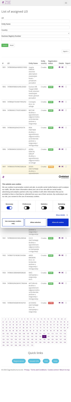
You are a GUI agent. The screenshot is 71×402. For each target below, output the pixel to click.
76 (50, 328)
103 (12, 333)
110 (40, 333)
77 (54, 328)
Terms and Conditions (39, 370)
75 (47, 328)
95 (47, 330)
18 (55, 319)
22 (3, 322)
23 (6, 322)
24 (10, 322)
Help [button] (55, 361)
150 (8, 342)
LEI (2, 18)
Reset (12, 45)
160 (48, 342)
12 (34, 319)
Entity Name (5, 24)
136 (16, 339)
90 (30, 330)
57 (54, 325)
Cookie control (53, 370)
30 (30, 322)
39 (61, 322)
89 (27, 330)
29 (27, 322)
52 (37, 325)
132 (65, 336)
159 (44, 342)
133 (3, 339)
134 (8, 339)
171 (28, 345)
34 (44, 322)
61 (67, 325)
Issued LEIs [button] (34, 361)
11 (31, 319)
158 (40, 342)
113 (52, 333)
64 (10, 328)
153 (20, 342)
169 (20, 345)
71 (33, 328)
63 (6, 328)
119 (12, 336)
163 (61, 342)
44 (10, 325)
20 (61, 319)
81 (67, 328)
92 (37, 330)
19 (58, 319)
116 (65, 333)
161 (52, 342)
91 (33, 330)
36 (50, 322)
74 (44, 328)
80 (64, 328)
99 (61, 330)
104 (16, 333)
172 (32, 345)
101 (3, 333)
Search (5, 45)
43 (6, 325)
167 (12, 345)
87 (20, 330)
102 (8, 333)
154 (24, 342)
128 (48, 336)
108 (32, 333)
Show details (60, 215)
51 (33, 325)
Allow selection (35, 222)
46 (16, 325)
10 (27, 319)
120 (16, 336)
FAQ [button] (46, 361)
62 (3, 328)
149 (3, 342)
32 (37, 322)
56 (50, 325)
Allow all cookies (58, 222)
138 (24, 339)
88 (23, 330)
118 (8, 336)
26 (16, 322)
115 (61, 333)
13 (38, 319)
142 (40, 339)
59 (61, 325)
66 (16, 328)
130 (57, 336)
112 (48, 333)
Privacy (26, 370)
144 (48, 339)
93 (40, 330)
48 (23, 325)
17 (51, 319)
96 (50, 330)
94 (44, 330)
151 (12, 342)
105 (20, 333)
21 (65, 319)
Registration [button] (19, 361)
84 (10, 330)
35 (47, 322)
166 (8, 345)
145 (52, 339)
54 (44, 325)
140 (32, 339)
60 (64, 325)
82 (3, 330)
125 (36, 336)
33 (40, 322)
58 (57, 325)
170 (24, 345)
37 (54, 322)
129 (52, 336)
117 (3, 336)
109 (36, 333)
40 (64, 322)
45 (13, 325)
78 (57, 328)
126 (40, 336)
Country (4, 30)
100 (65, 330)
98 (57, 330)
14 (41, 319)
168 (16, 345)
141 (36, 339)
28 (23, 322)
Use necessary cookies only (13, 222)
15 (44, 319)
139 (28, 339)
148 (65, 339)
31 (33, 322)
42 (3, 325)
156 (32, 342)
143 (44, 339)
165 (3, 345)
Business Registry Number (11, 36)
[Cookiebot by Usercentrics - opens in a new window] (60, 177)
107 (28, 333)
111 (44, 333)
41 (67, 322)
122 (24, 336)
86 (16, 330)
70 (30, 328)
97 (54, 330)
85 (13, 330)
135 (12, 339)
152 (16, 342)
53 (40, 325)
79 (61, 328)
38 (57, 322)
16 (48, 319)
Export (65, 51)
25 (13, 322)
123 (28, 336)
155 (28, 342)
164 (65, 342)
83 (6, 330)
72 (37, 328)
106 (24, 333)
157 (36, 342)
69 (27, 328)
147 (61, 339)
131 (61, 336)
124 (32, 336)
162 (57, 342)
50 (30, 325)
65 (13, 328)
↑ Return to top (64, 370)
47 (20, 325)
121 (20, 336)
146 (57, 339)
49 (27, 325)
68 (23, 328)
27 (20, 322)
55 (47, 325)
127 (44, 336)
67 (20, 328)
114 (57, 333)
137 (20, 339)
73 (40, 328)
